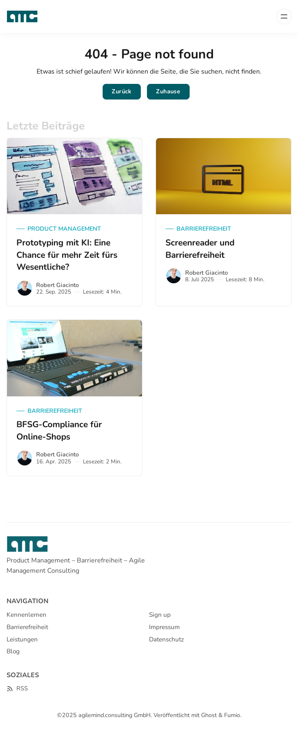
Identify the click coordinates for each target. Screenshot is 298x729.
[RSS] (17, 688)
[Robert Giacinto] (24, 288)
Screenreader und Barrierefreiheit (199, 249)
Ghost (209, 715)
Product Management (64, 228)
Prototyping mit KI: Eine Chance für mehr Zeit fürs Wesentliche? (66, 255)
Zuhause (168, 91)
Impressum (164, 627)
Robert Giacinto (57, 285)
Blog (13, 651)
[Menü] (284, 16)
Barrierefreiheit (204, 228)
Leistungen (22, 639)
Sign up (160, 615)
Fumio (232, 715)
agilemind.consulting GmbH (114, 715)
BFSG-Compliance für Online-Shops (59, 430)
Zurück (121, 91)
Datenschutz (166, 639)
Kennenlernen (26, 615)
